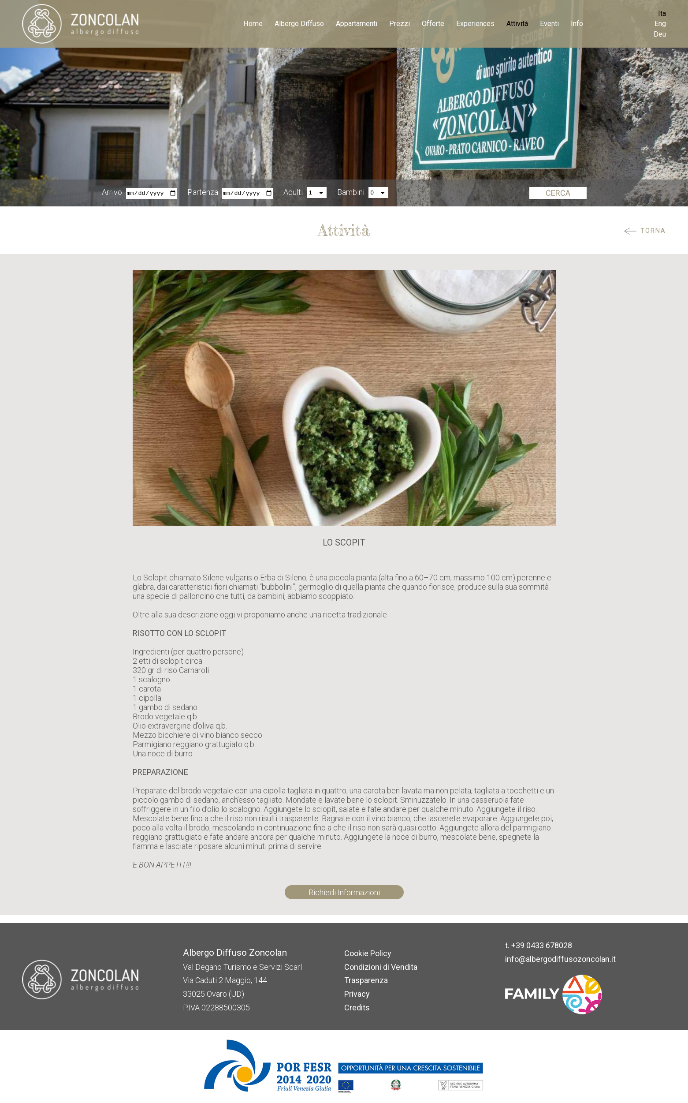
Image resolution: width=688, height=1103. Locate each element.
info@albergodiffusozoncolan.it (560, 959)
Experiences (475, 23)
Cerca (558, 193)
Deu (660, 34)
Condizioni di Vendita (380, 967)
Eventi (549, 23)
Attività (517, 23)
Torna (653, 231)
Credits (357, 1007)
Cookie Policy (367, 953)
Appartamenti (356, 23)
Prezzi (399, 23)
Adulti (293, 192)
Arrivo (112, 192)
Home (253, 23)
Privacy (357, 993)
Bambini (350, 192)
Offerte (433, 23)
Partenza (202, 192)
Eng (660, 23)
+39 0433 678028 (541, 945)
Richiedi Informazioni (344, 892)
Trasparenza (366, 980)
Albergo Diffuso (299, 23)
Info (577, 23)
